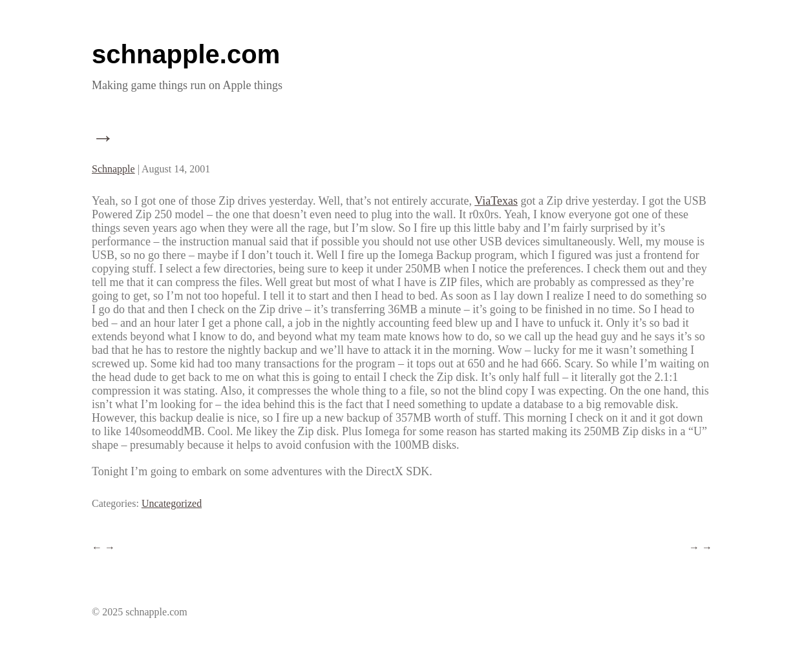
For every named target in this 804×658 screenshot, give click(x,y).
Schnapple (113, 168)
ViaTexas (496, 200)
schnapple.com (186, 54)
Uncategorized (172, 503)
